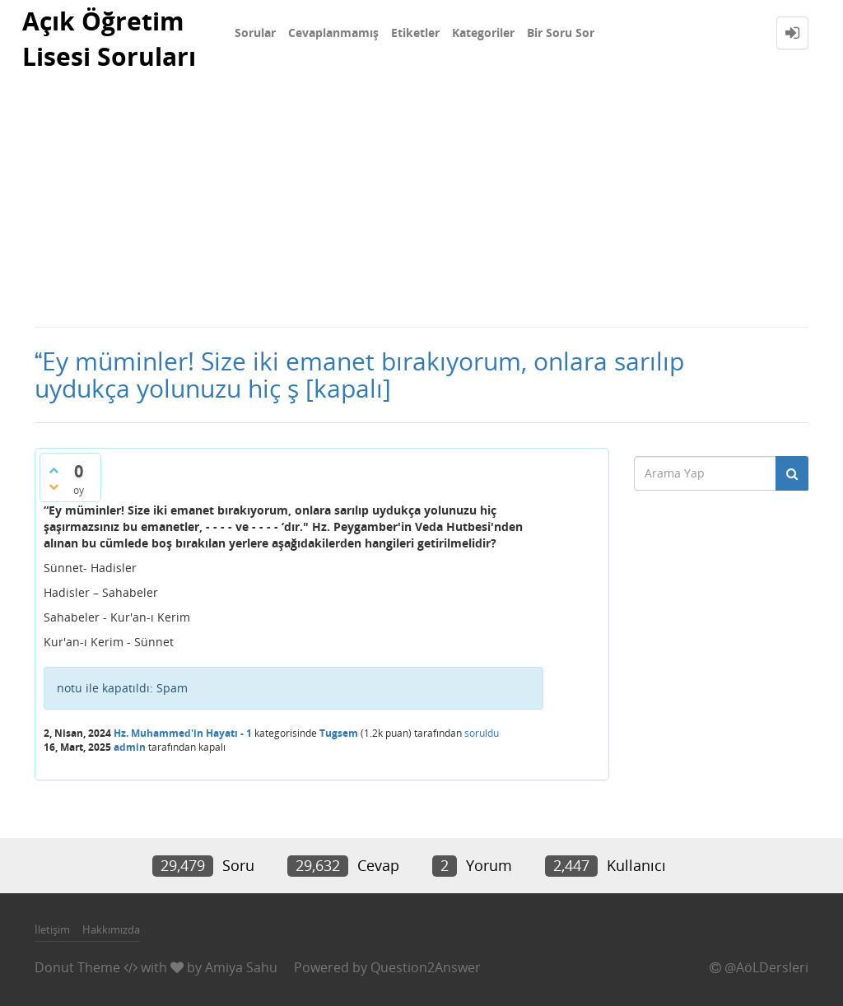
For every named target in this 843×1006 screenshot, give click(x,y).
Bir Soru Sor (560, 32)
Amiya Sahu (241, 967)
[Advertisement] (421, 202)
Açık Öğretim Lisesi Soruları (109, 38)
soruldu (481, 733)
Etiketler (415, 32)
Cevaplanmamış (333, 32)
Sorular (255, 32)
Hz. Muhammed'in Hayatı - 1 (183, 733)
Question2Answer (425, 967)
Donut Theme (77, 967)
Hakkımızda (111, 929)
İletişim (52, 929)
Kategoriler (483, 32)
